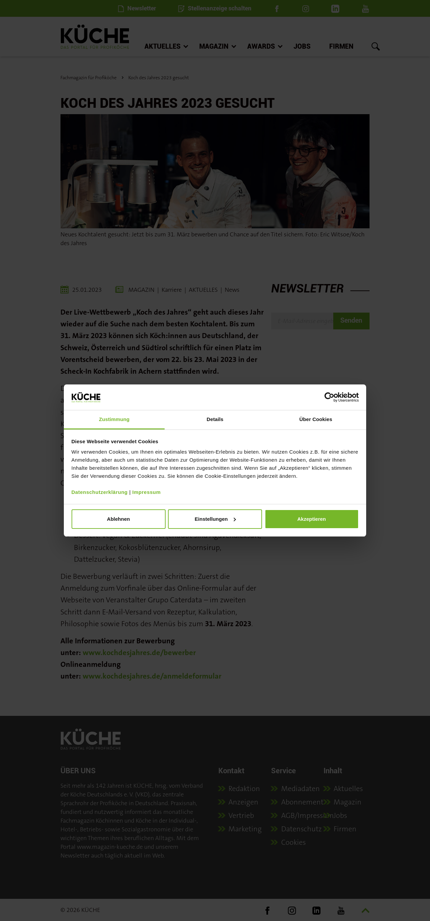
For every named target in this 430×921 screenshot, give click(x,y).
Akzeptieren (311, 519)
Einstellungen (215, 519)
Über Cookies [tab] (315, 419)
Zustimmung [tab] (114, 419)
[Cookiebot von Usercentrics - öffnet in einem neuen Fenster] (329, 397)
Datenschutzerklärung (100, 492)
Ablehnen (118, 519)
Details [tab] (215, 419)
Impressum (146, 492)
